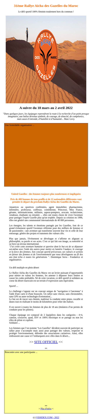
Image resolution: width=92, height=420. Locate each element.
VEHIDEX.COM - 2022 (47, 417)
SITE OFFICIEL (46, 342)
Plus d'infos (45, 408)
